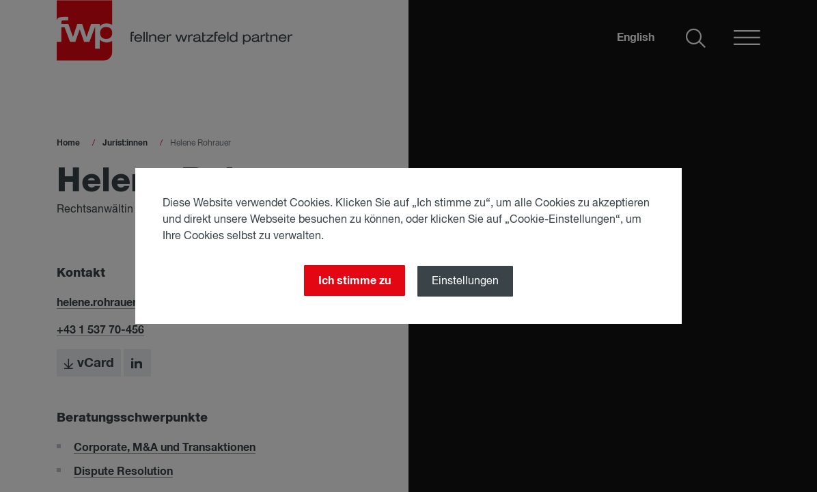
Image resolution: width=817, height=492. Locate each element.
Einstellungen (465, 281)
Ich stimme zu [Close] (354, 280)
